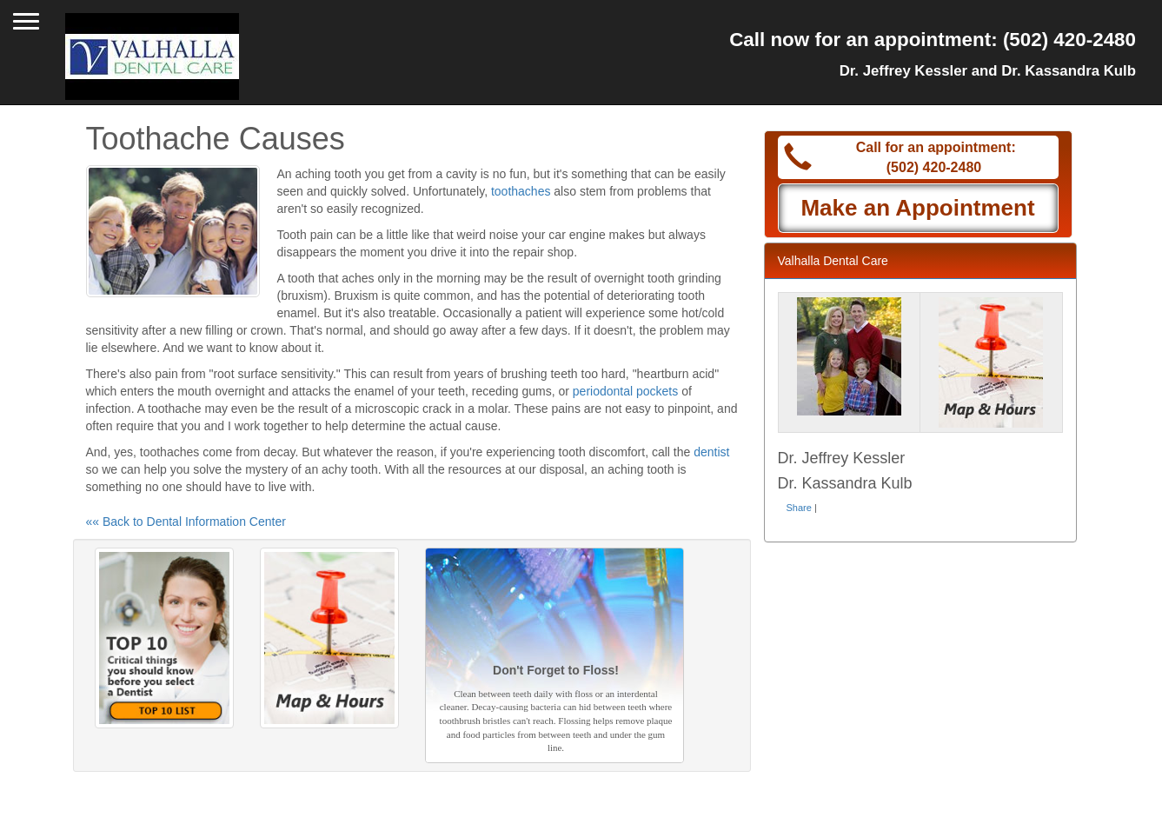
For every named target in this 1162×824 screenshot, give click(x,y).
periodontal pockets (625, 391)
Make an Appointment (917, 208)
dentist (711, 452)
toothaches (521, 191)
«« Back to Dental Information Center (186, 521)
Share (799, 507)
